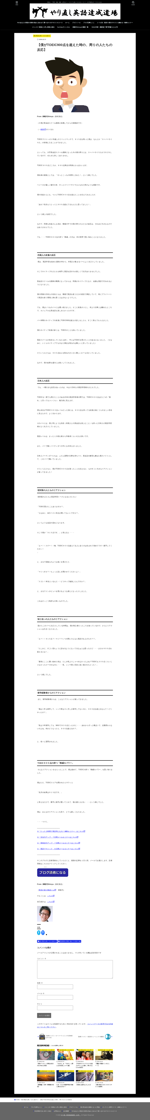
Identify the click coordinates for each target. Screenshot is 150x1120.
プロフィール (76, 22)
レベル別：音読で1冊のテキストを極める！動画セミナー (115, 22)
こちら (49, 896)
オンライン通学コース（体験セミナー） (114, 1107)
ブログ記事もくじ (88, 22)
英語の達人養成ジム (46, 890)
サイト (39, 1004)
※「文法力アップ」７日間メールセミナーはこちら (56, 837)
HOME (18, 1099)
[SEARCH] (133, 3)
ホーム (67, 22)
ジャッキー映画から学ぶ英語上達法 (43, 27)
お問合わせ (57, 1111)
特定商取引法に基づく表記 (42, 1111)
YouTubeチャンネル (63, 27)
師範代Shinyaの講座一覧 (80, 27)
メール (40, 993)
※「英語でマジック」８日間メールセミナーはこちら (57, 849)
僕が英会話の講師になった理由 (90, 1107)
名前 (40, 983)
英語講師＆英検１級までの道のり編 (70, 941)
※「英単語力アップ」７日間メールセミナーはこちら (57, 843)
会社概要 (66, 1111)
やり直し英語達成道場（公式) (71, 1115)
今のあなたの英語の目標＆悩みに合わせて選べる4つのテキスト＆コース (40, 22)
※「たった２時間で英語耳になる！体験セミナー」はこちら (60, 831)
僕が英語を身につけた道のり (42, 36)
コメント (41, 958)
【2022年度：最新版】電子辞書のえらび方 (104, 27)
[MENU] (17, 3)
